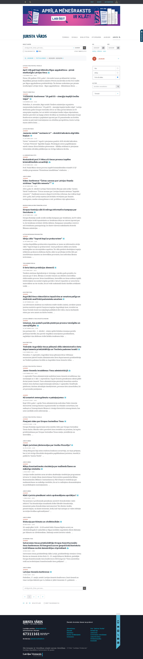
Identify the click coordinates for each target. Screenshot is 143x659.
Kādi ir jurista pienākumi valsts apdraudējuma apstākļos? (49, 495)
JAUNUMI (107, 37)
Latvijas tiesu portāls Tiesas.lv (32, 65)
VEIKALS (75, 37)
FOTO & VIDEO (41, 58)
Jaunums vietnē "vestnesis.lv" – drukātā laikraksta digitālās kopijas (51, 134)
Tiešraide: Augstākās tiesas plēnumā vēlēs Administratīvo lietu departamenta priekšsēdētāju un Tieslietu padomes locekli (52, 348)
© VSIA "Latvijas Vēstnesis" (77, 648)
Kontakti (93, 641)
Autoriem (94, 633)
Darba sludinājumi (73, 635)
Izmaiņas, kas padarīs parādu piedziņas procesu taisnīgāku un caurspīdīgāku (51, 324)
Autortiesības (95, 637)
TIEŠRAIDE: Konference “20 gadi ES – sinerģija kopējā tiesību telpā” (51, 97)
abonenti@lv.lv (41, 628)
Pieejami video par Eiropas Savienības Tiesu (43, 421)
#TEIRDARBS (96, 37)
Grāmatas (70, 637)
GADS (104, 51)
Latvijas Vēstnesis (28, 129)
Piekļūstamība (95, 639)
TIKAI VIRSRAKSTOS (29, 51)
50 (29, 603)
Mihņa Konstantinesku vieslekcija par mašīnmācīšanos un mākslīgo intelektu (49, 467)
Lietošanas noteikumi (98, 635)
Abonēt (99, 2)
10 (23, 603)
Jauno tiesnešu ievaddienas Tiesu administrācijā (45, 370)
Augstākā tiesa (27, 292)
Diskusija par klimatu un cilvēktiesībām (41, 521)
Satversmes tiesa (28, 538)
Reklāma (70, 633)
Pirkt (92, 2)
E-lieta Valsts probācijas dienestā (38, 267)
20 (26, 603)
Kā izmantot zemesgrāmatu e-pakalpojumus (43, 397)
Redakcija (94, 631)
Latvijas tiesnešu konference (36, 572)
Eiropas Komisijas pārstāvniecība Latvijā (35, 205)
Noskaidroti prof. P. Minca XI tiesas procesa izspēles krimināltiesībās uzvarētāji (47, 160)
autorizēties (109, 2)
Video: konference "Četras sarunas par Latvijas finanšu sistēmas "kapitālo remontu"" (48, 182)
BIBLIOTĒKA (84, 37)
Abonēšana (71, 628)
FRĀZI (38, 51)
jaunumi (25, 67)
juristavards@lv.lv (37, 639)
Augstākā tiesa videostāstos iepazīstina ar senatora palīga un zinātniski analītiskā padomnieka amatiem (51, 297)
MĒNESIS (99, 51)
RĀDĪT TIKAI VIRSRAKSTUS (51, 603)
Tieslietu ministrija (29, 92)
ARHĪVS (115, 37)
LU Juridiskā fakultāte (29, 155)
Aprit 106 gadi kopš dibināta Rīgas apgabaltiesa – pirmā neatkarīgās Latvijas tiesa (48, 71)
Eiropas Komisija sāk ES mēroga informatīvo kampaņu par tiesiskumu (49, 211)
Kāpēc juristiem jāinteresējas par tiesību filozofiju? (47, 445)
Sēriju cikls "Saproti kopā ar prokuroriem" (42, 238)
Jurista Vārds (27, 176)
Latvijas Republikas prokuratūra (33, 234)
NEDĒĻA (94, 51)
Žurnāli (69, 631)
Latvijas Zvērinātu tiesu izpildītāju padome (35, 318)
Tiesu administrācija (29, 263)
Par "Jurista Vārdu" (97, 628)
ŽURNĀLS (65, 37)
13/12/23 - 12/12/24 (55, 58)
